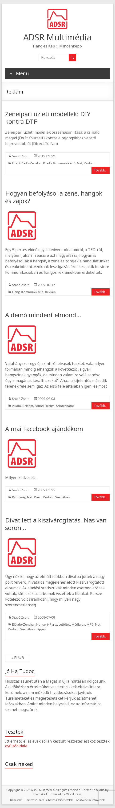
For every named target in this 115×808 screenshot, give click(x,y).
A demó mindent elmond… (43, 315)
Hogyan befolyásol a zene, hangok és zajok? (53, 197)
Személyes (62, 497)
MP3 (90, 624)
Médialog (78, 624)
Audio (16, 406)
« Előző (17, 657)
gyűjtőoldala (16, 745)
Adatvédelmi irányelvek (90, 800)
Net (79, 163)
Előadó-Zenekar (30, 163)
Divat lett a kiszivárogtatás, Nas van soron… (56, 524)
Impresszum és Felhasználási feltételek (49, 800)
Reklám (89, 163)
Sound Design (45, 406)
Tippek (41, 629)
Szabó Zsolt (20, 156)
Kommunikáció (64, 163)
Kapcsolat (16, 800)
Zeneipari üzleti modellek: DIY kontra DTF (48, 118)
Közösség (19, 497)
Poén (37, 497)
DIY (14, 163)
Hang (16, 292)
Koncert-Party (46, 624)
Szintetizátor (65, 406)
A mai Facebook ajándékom (44, 428)
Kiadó (47, 163)
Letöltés (64, 624)
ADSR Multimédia (57, 37)
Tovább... (100, 170)
